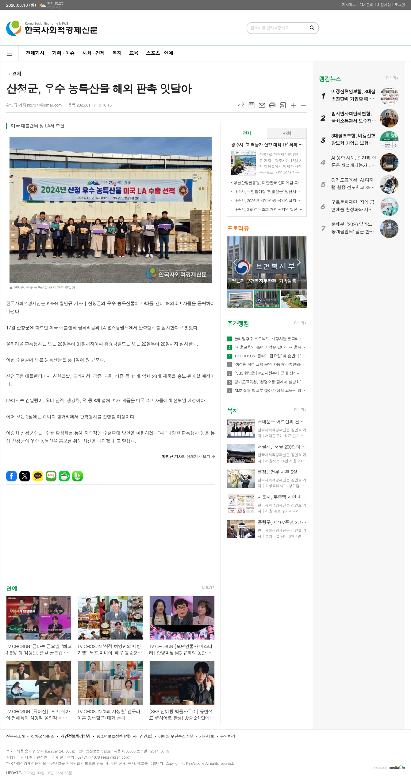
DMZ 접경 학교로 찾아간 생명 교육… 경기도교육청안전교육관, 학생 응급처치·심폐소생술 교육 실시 (270, 390)
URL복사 (241, 105)
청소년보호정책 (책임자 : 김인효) (124, 736)
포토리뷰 (238, 228)
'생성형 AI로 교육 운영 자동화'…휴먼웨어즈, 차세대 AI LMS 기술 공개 (270, 364)
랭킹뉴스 (330, 79)
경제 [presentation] (247, 133)
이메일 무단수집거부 (175, 736)
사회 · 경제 (93, 52)
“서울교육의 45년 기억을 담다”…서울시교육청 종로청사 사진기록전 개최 (270, 347)
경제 (16, 73)
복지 (116, 52)
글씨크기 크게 (293, 105)
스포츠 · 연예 (159, 52)
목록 (251, 105)
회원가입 (384, 4)
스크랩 (283, 105)
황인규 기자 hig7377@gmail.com (34, 105)
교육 (133, 52)
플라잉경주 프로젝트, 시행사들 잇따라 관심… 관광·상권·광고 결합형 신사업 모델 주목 (270, 338)
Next (299, 262)
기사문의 (366, 4)
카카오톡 (38, 476)
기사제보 (349, 4)
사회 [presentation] (286, 133)
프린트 (272, 105)
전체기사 (35, 52)
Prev (235, 262)
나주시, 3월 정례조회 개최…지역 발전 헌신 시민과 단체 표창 (268, 209)
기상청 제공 (54, 7)
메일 (262, 105)
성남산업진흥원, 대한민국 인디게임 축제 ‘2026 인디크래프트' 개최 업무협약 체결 (268, 182)
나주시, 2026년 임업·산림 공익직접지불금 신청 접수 (268, 200)
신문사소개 (15, 736)
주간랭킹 (238, 323)
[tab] (247, 133)
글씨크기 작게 (304, 105)
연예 (11, 588)
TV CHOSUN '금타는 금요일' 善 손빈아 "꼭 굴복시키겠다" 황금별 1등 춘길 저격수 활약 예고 (270, 356)
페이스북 (11, 476)
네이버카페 (64, 476)
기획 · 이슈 (63, 52)
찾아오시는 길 (43, 736)
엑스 (24, 476)
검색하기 (312, 28)
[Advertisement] (110, 540)
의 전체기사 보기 (186, 456)
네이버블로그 (51, 476)
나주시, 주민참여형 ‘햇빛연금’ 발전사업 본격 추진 (268, 191)
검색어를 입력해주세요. (270, 28)
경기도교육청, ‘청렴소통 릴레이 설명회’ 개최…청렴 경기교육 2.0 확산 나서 (270, 382)
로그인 (399, 4)
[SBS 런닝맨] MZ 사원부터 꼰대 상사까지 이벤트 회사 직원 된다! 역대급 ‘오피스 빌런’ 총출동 (270, 373)
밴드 (77, 476)
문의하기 (227, 736)
